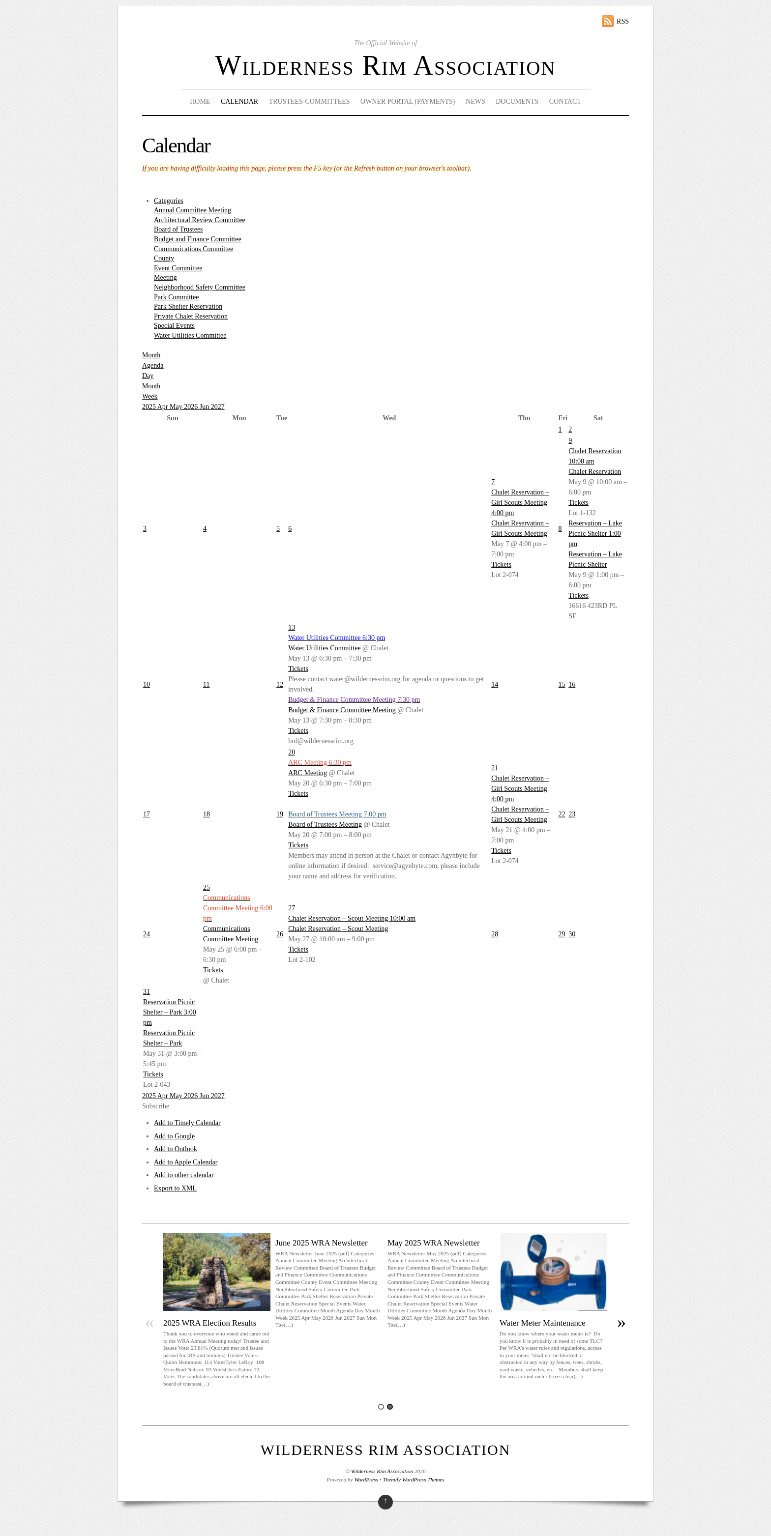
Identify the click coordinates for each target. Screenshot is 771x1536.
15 (562, 684)
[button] (155, 1106)
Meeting (165, 277)
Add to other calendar (184, 1175)
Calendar (239, 101)
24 (146, 934)
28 (494, 934)
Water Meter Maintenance (543, 1323)
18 (206, 814)
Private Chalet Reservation (191, 316)
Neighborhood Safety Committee (199, 287)
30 (571, 934)
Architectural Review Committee (199, 220)
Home (200, 101)
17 (146, 814)
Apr (163, 406)
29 (562, 934)
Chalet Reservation (594, 471)
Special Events (174, 325)
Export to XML (175, 1188)
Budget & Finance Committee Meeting (342, 710)
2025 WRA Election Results (209, 1323)
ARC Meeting (307, 773)
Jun (205, 406)
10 (146, 684)
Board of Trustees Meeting (325, 824)
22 (562, 814)
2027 (218, 406)
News (475, 101)
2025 (149, 406)
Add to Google (174, 1136)
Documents (517, 101)
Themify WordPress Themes (414, 1479)
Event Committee (178, 268)
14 (494, 684)
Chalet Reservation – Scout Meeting (338, 928)
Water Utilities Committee (190, 335)
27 (291, 908)
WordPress (366, 1479)
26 (279, 934)
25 (206, 887)
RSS (623, 21)
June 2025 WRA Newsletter (321, 1242)
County (164, 258)
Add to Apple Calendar (185, 1162)
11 (206, 684)
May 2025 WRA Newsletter (433, 1242)
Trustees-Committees (309, 101)
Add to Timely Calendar (187, 1123)
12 (279, 684)
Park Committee (176, 297)
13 (291, 627)
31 (146, 991)
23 (571, 814)
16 (571, 684)
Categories (168, 200)
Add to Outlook (175, 1149)
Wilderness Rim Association (385, 65)
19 (279, 814)
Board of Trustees (178, 229)
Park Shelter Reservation (188, 306)
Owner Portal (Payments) (407, 101)
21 (494, 768)
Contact (565, 101)
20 (291, 752)
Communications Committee (193, 249)
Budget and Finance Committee (197, 239)
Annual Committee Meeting (192, 210)
